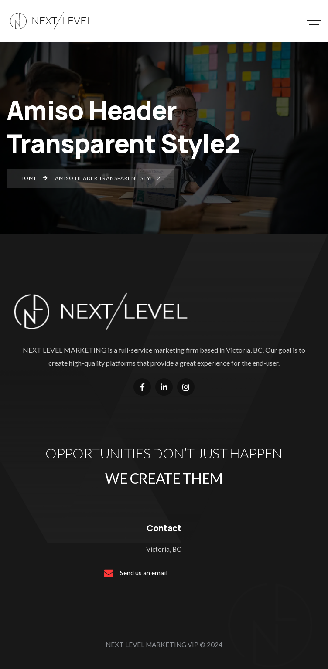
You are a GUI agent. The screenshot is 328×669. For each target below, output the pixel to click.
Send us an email (143, 573)
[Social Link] (142, 387)
